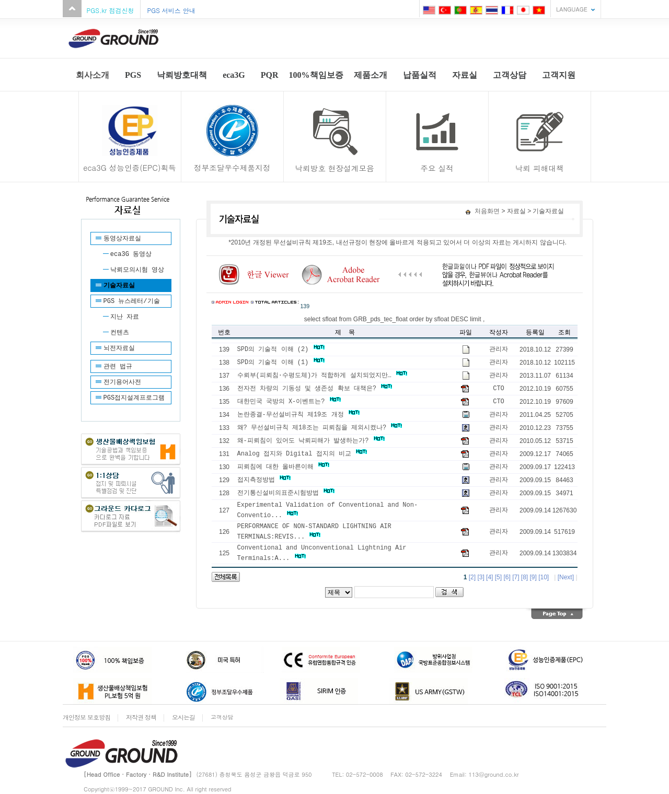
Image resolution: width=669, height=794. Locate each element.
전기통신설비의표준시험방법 (285, 493)
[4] (489, 577)
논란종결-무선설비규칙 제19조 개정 (298, 414)
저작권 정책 (141, 717)
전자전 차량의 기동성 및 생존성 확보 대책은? (315, 388)
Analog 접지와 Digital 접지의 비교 (302, 454)
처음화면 (483, 211)
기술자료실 (119, 285)
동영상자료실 (122, 238)
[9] (533, 577)
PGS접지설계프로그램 (134, 398)
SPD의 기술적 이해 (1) (281, 362)
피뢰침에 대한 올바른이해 (283, 467)
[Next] (566, 577)
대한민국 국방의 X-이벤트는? (289, 401)
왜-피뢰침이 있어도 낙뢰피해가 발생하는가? (311, 441)
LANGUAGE (571, 9)
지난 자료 (124, 317)
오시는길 (183, 717)
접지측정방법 (264, 480)
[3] (480, 577)
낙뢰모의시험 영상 (137, 270)
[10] (543, 577)
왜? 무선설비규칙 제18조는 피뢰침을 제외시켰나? (319, 427)
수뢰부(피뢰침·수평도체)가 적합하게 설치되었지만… (322, 375)
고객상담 (222, 717)
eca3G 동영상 (131, 254)
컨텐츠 (119, 332)
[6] (506, 577)
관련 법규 (117, 366)
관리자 (498, 349)
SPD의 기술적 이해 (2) (281, 349)
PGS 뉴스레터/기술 (131, 301)
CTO (498, 388)
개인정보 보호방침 (86, 717)
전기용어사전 (122, 382)
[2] (472, 577)
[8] (524, 577)
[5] (498, 577)
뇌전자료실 (119, 348)
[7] (515, 577)
